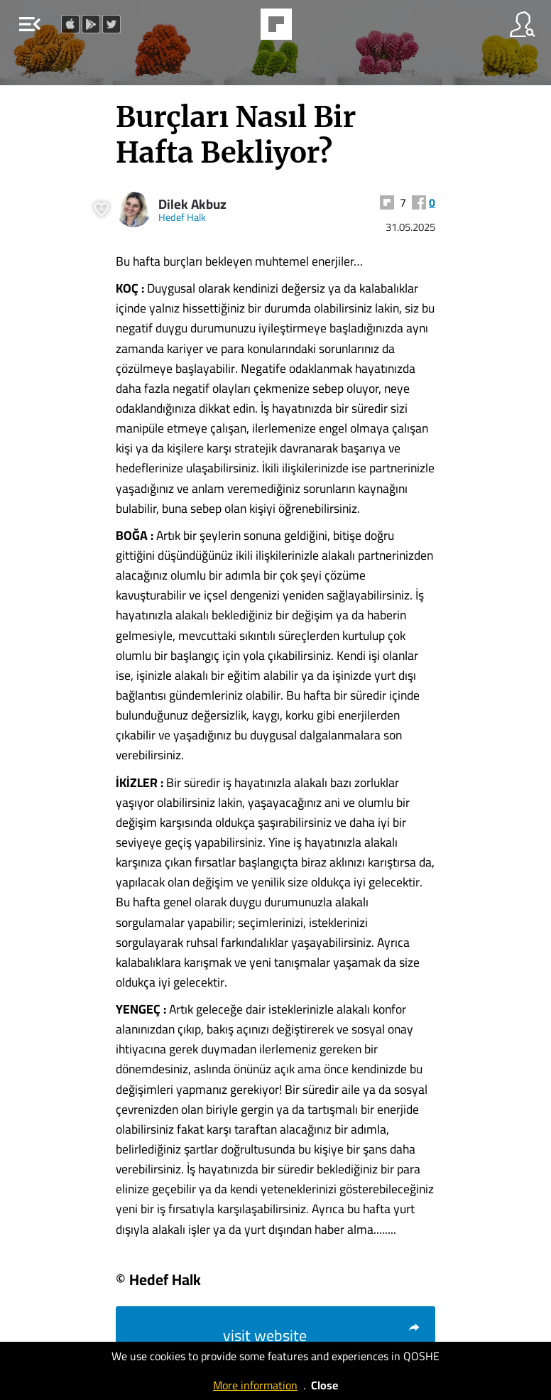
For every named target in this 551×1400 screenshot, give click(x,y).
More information (255, 1385)
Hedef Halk (182, 217)
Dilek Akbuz (192, 204)
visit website (322, 1335)
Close (324, 1385)
